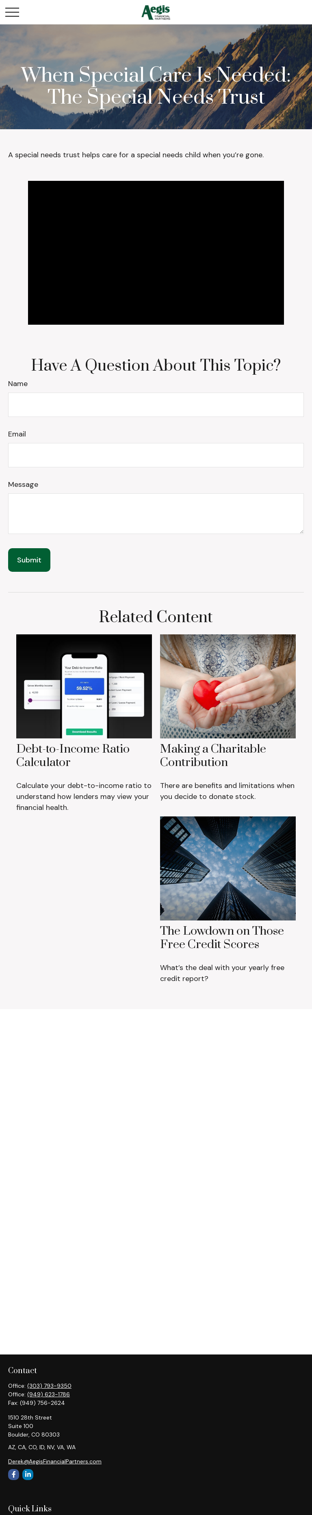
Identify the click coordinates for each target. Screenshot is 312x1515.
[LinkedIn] (27, 1474)
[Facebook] (13, 1474)
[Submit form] (29, 560)
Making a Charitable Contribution (213, 756)
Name (18, 384)
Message (23, 484)
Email (17, 434)
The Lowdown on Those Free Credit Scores (222, 938)
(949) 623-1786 (48, 1394)
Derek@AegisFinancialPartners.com (55, 1461)
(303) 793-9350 (49, 1385)
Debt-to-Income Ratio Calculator (73, 756)
